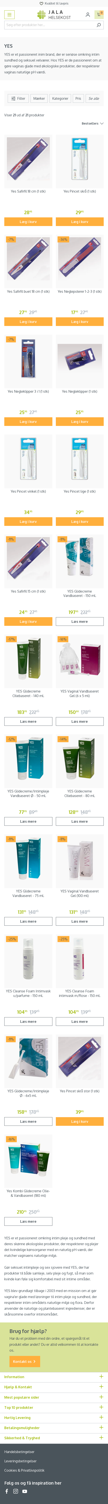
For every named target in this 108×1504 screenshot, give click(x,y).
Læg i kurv (28, 222)
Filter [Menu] (18, 98)
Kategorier (60, 98)
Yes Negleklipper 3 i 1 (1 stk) (28, 391)
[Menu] (9, 14)
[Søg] (99, 25)
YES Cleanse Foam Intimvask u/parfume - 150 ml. (28, 993)
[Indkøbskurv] (99, 14)
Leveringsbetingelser (20, 1461)
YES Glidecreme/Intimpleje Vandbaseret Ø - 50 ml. (28, 793)
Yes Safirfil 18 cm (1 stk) (28, 191)
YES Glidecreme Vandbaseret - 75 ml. (28, 893)
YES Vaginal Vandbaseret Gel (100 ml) (80, 893)
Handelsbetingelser (19, 1452)
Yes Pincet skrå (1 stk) (80, 191)
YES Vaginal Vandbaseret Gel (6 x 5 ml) (80, 693)
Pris (78, 98)
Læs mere (79, 621)
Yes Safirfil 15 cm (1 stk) (28, 591)
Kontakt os (25, 1361)
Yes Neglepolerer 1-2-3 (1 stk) (80, 291)
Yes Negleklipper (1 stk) (79, 391)
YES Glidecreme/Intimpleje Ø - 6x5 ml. (28, 1093)
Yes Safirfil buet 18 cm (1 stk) (28, 291)
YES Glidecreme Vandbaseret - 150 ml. (79, 593)
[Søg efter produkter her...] (49, 25)
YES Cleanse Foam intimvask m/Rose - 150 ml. (79, 993)
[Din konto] (88, 15)
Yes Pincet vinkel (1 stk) (28, 491)
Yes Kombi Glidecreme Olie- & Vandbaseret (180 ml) (28, 1193)
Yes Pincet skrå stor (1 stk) (79, 1091)
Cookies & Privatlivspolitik (24, 1470)
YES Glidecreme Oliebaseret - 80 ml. (79, 793)
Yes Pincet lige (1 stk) (80, 491)
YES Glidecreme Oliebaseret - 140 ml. (28, 693)
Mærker (39, 98)
